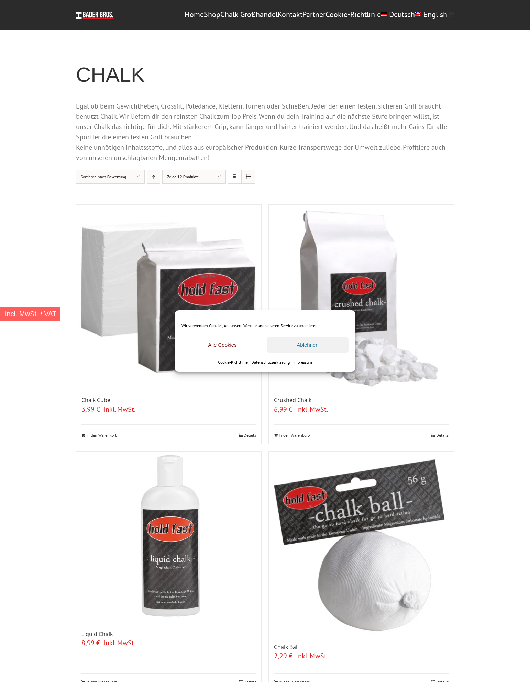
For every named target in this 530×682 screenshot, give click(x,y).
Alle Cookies (222, 345)
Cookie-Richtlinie (233, 362)
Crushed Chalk (292, 400)
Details (250, 435)
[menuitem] (398, 14)
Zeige (183, 176)
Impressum (302, 362)
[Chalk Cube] (168, 297)
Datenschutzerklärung (270, 362)
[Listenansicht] (248, 176)
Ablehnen (307, 345)
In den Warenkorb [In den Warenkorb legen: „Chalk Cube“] (101, 435)
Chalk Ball (286, 647)
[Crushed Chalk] (361, 297)
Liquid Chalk (97, 634)
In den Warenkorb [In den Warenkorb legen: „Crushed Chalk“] (294, 435)
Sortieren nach (103, 176)
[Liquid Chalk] (168, 537)
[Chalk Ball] (361, 544)
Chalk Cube (95, 400)
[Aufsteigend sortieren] (153, 177)
